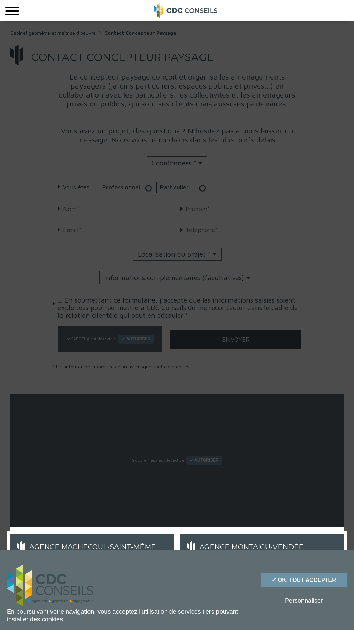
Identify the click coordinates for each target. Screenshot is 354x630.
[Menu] (12, 10)
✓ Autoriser (136, 338)
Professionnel (128, 187)
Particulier (187, 187)
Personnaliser (304, 600)
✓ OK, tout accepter (304, 580)
